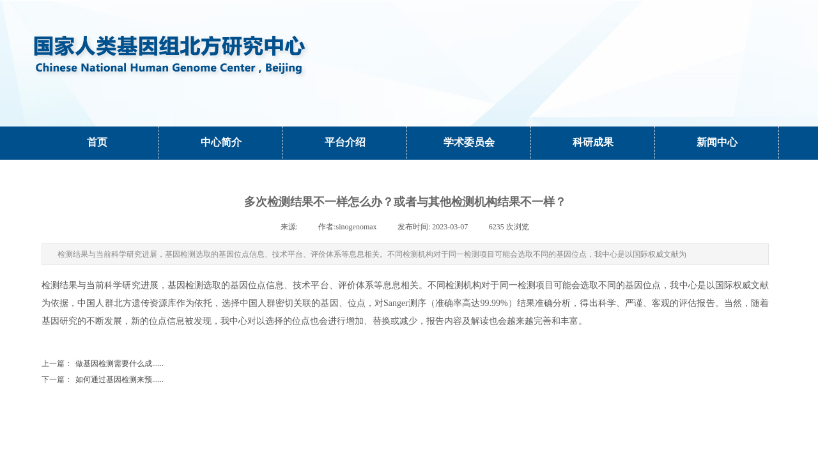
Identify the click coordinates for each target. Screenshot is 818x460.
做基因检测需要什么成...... (103, 364)
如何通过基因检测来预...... (103, 380)
